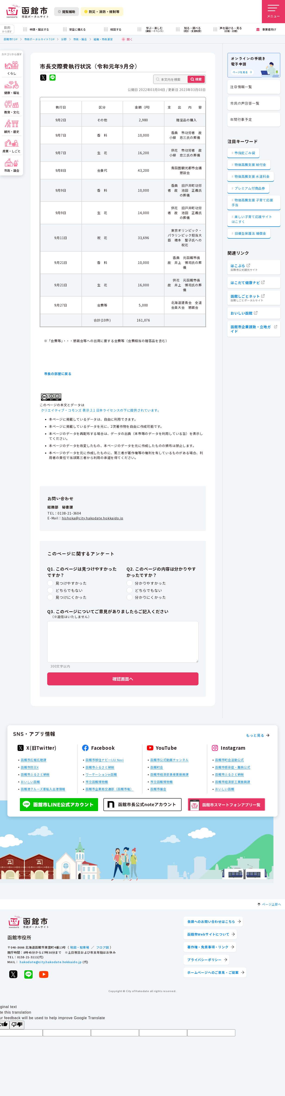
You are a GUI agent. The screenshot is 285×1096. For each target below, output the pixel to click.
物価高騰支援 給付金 (250, 164)
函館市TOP (11, 39)
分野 (64, 39)
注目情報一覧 (241, 86)
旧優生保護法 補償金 (250, 233)
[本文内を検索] (179, 79)
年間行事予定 (241, 119)
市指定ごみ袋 (245, 152)
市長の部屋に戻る (57, 373)
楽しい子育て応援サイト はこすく (252, 219)
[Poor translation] (16, 1025)
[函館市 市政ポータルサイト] (27, 11)
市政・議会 (80, 39)
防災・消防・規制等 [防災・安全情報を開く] (102, 11)
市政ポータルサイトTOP (39, 39)
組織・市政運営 (103, 39)
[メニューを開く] (273, 11)
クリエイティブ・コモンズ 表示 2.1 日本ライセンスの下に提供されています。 (101, 410)
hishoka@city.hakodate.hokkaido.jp (92, 518)
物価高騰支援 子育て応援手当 (252, 202)
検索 (198, 79)
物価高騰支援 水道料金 (252, 176)
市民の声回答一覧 (244, 103)
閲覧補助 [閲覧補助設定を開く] (66, 11)
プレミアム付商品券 (250, 188)
